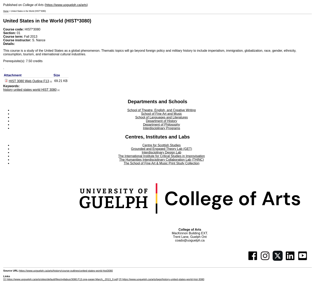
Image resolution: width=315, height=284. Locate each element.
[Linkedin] (290, 259)
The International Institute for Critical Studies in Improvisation (161, 156)
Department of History (161, 121)
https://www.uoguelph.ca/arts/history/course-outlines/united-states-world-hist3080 (66, 270)
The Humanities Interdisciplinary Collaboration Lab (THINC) (161, 159)
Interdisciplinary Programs (161, 128)
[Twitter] (278, 259)
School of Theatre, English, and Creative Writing (161, 110)
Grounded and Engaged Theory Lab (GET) (161, 149)
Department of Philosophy (161, 124)
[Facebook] (253, 259)
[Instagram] (265, 259)
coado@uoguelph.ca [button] (190, 240)
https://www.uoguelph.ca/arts (66, 5)
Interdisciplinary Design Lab (161, 152)
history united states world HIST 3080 (30, 89)
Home (6, 11)
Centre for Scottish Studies (161, 145)
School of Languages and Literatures (161, 117)
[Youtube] (303, 259)
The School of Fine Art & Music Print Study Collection (161, 163)
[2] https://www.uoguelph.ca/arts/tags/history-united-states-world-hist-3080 (161, 279)
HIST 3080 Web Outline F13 (29, 81)
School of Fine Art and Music (161, 113)
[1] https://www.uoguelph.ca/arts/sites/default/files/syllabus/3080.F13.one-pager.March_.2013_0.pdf (60, 279)
